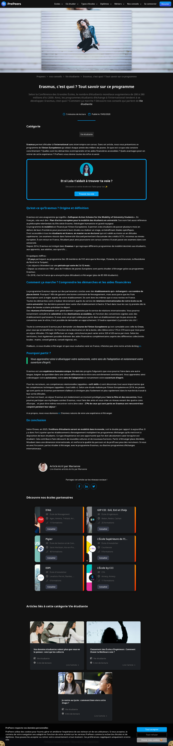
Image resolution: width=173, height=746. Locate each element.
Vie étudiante (72, 76)
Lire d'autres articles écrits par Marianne (68, 469)
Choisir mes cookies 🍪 (152, 740)
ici (140, 346)
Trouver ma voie (86, 194)
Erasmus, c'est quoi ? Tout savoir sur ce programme (110, 76)
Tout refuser (152, 734)
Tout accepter (151, 729)
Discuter (165, 4)
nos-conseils (55, 76)
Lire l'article (72, 665)
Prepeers (41, 76)
